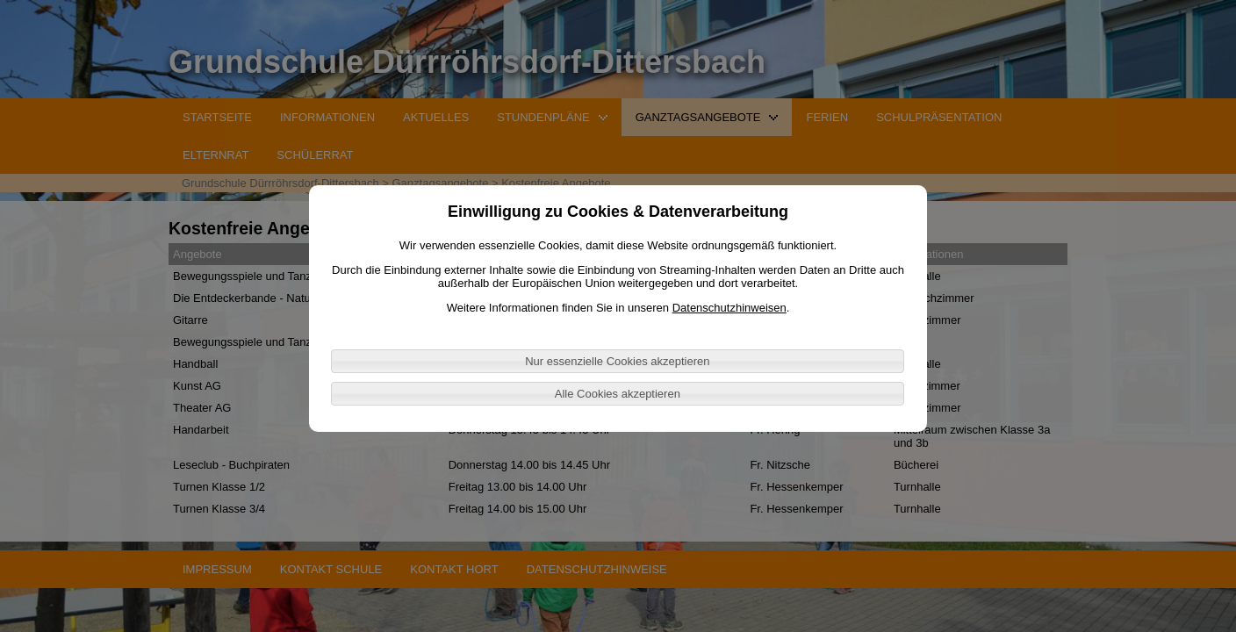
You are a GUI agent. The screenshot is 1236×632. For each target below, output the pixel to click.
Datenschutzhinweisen (729, 307)
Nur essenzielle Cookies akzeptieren (617, 361)
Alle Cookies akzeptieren (617, 393)
